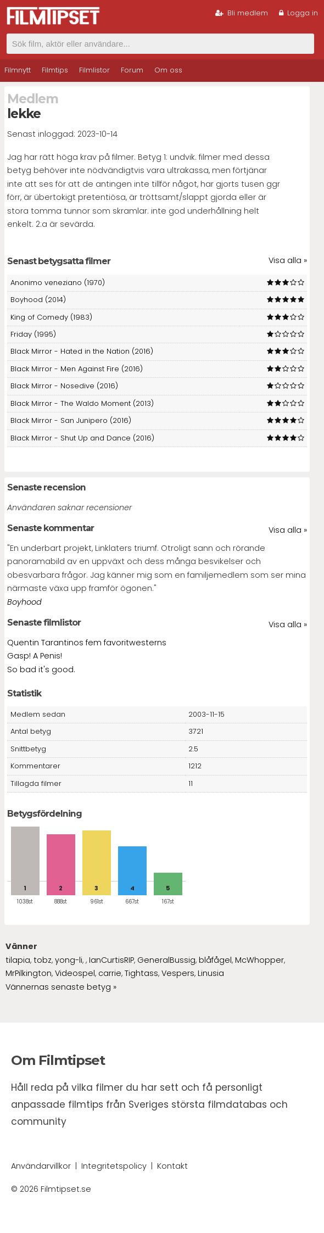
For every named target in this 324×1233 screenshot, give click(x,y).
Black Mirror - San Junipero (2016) (70, 420)
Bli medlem (241, 13)
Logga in (298, 13)
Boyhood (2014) (38, 299)
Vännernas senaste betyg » (60, 986)
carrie (109, 973)
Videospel (75, 973)
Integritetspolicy (114, 1166)
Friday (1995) (33, 334)
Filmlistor (94, 70)
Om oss (168, 70)
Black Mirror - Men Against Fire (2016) (76, 369)
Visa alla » (288, 260)
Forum (132, 70)
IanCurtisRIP (111, 960)
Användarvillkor (41, 1166)
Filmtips (55, 70)
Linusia (211, 973)
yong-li (68, 960)
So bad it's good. (41, 669)
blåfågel (215, 960)
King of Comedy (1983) (51, 317)
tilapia (17, 960)
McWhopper (259, 960)
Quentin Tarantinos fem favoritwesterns (86, 642)
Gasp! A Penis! (34, 655)
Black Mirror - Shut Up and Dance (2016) (82, 438)
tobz (42, 960)
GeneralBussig (166, 960)
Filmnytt (17, 70)
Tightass (141, 973)
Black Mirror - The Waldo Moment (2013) (82, 403)
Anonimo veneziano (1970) (57, 282)
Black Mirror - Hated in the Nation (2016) (81, 351)
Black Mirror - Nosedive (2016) (64, 386)
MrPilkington (28, 973)
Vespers (177, 973)
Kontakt (172, 1166)
